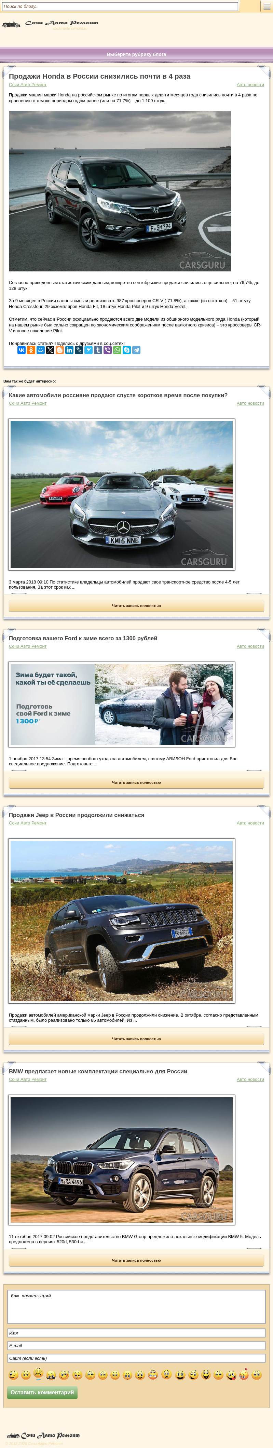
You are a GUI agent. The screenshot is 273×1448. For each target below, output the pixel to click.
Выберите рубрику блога (136, 54)
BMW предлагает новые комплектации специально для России (98, 1071)
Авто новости (250, 84)
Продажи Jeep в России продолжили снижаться (76, 815)
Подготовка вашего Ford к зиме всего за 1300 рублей (83, 638)
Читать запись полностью (136, 606)
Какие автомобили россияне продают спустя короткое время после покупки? (118, 395)
